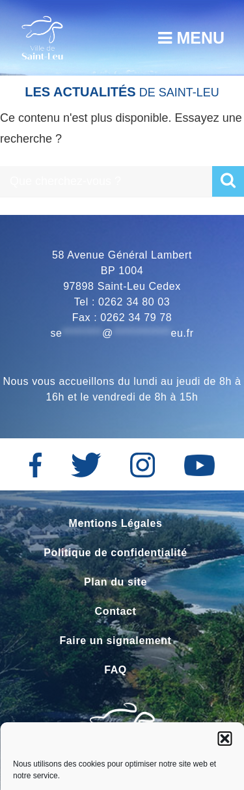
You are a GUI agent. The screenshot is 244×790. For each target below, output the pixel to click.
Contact (116, 611)
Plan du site (115, 581)
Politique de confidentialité (115, 552)
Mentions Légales (116, 523)
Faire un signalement (115, 640)
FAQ (115, 669)
